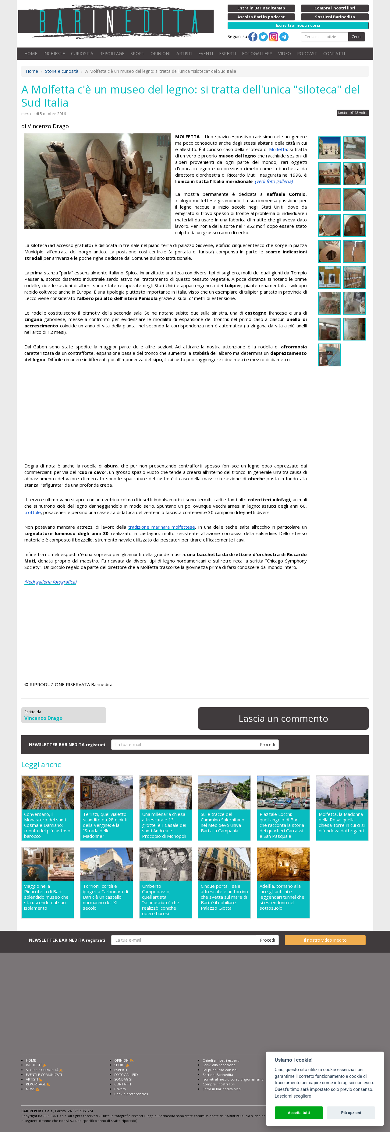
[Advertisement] (165, 413)
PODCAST (307, 53)
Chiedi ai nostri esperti (221, 1060)
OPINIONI (160, 53)
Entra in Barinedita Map (222, 1089)
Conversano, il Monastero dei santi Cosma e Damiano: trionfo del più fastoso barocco (47, 825)
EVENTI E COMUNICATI (44, 1074)
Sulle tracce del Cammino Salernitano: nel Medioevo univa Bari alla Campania (223, 822)
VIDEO (284, 53)
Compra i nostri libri (219, 1084)
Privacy (120, 1089)
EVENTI (205, 53)
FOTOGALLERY (257, 53)
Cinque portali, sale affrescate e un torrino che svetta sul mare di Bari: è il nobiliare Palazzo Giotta (224, 897)
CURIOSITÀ (82, 53)
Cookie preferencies (131, 1093)
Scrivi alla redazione (219, 1065)
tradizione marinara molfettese (161, 527)
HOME (30, 53)
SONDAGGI (123, 1079)
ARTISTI (184, 53)
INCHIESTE (54, 53)
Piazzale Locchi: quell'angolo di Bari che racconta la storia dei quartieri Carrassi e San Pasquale (282, 825)
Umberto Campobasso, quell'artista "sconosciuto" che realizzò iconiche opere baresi (160, 899)
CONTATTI (334, 53)
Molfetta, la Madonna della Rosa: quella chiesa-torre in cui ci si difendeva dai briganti (342, 822)
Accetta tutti (299, 1112)
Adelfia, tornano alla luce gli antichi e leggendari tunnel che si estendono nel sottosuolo (282, 897)
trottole (32, 512)
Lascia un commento (283, 718)
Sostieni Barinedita (218, 1074)
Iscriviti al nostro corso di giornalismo (233, 1079)
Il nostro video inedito (325, 940)
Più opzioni (351, 1112)
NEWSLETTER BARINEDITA (67, 744)
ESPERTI (227, 53)
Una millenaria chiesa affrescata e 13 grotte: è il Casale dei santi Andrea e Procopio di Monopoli (164, 825)
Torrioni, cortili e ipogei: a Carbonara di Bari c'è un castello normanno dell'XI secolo (105, 897)
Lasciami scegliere (293, 1096)
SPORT (137, 53)
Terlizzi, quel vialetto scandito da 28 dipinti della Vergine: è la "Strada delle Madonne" (105, 825)
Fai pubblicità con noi (220, 1069)
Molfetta (278, 149)
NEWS (30, 1089)
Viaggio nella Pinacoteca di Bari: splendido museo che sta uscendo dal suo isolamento (46, 897)
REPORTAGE (111, 53)
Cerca (357, 36)
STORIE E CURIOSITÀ (42, 1069)
